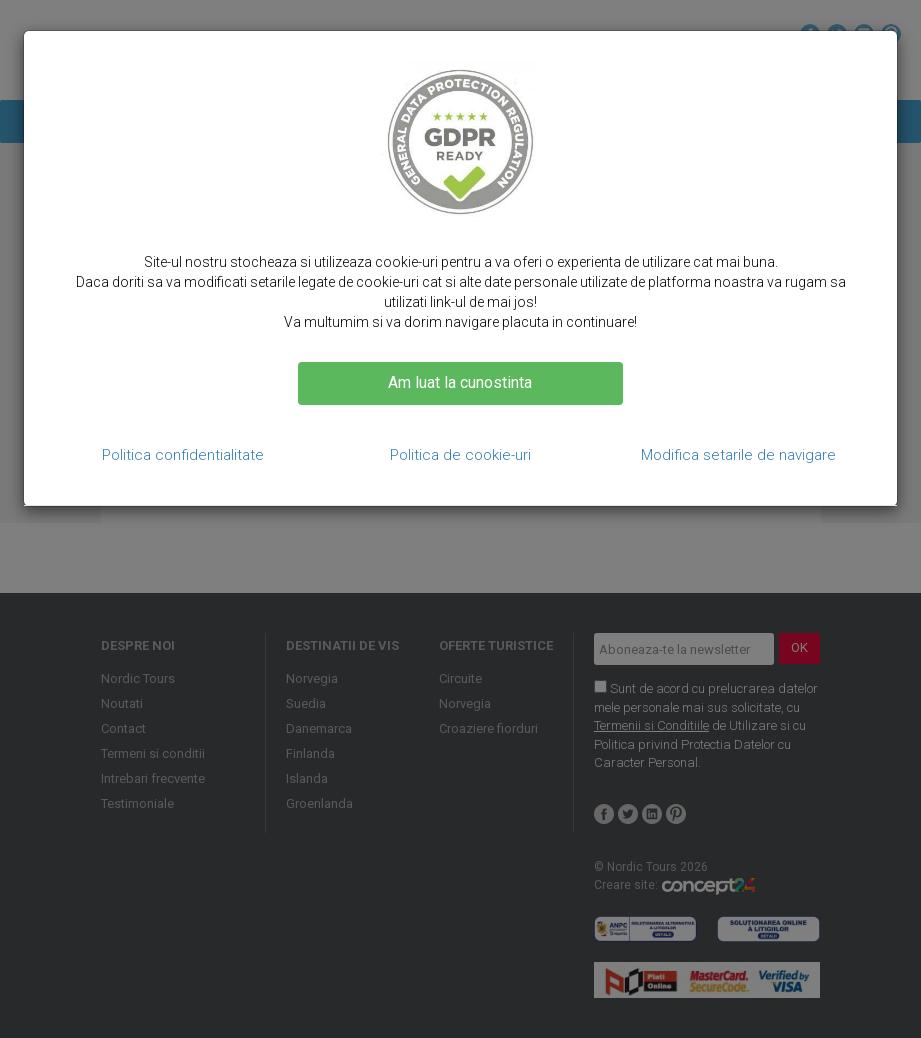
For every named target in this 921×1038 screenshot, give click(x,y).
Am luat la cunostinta (460, 382)
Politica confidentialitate (183, 455)
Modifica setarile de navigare (738, 455)
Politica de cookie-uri (460, 455)
